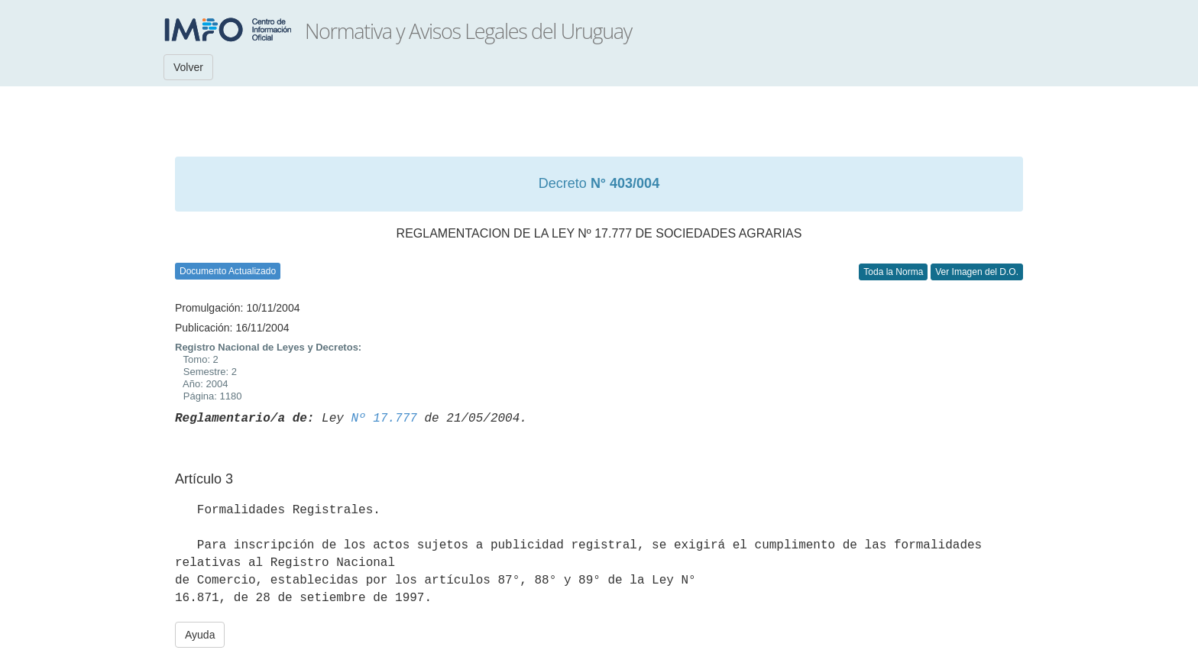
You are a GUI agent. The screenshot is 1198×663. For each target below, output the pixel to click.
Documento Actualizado (228, 271)
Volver (188, 67)
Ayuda (200, 635)
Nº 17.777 (383, 418)
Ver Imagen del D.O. (976, 272)
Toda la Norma (893, 272)
